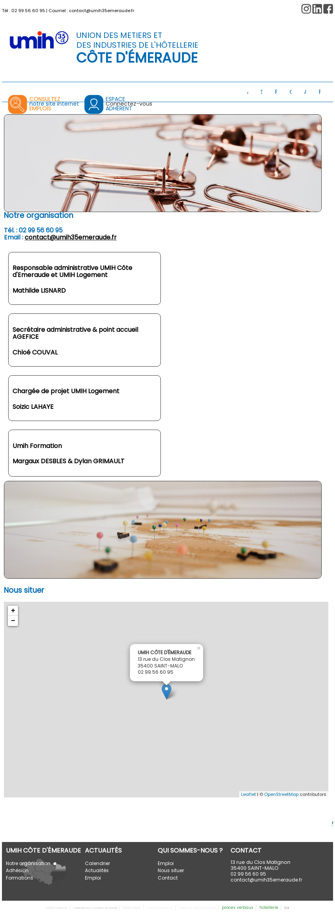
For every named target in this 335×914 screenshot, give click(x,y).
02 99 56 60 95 (28, 10)
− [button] (13, 621)
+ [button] (13, 610)
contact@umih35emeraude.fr (101, 10)
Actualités (97, 870)
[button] (328, 9)
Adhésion (17, 870)
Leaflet (248, 794)
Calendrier (97, 863)
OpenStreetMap (281, 794)
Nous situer (171, 870)
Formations (19, 877)
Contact (168, 877)
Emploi (93, 877)
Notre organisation (28, 863)
